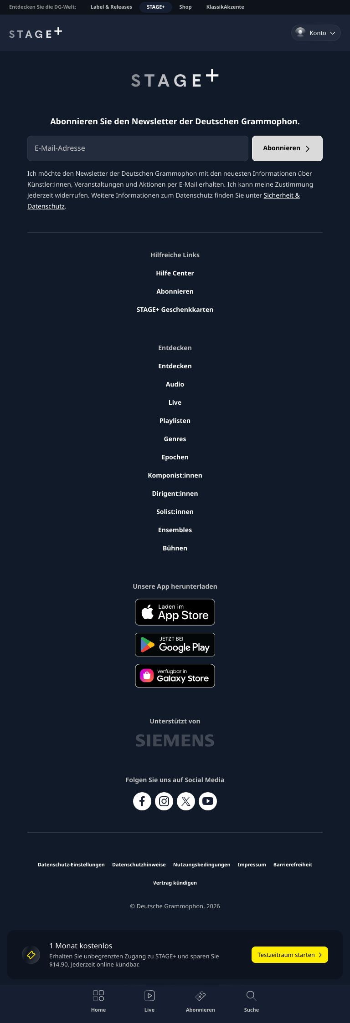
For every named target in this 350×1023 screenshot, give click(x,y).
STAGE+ (156, 7)
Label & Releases (111, 7)
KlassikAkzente (225, 7)
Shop (186, 7)
